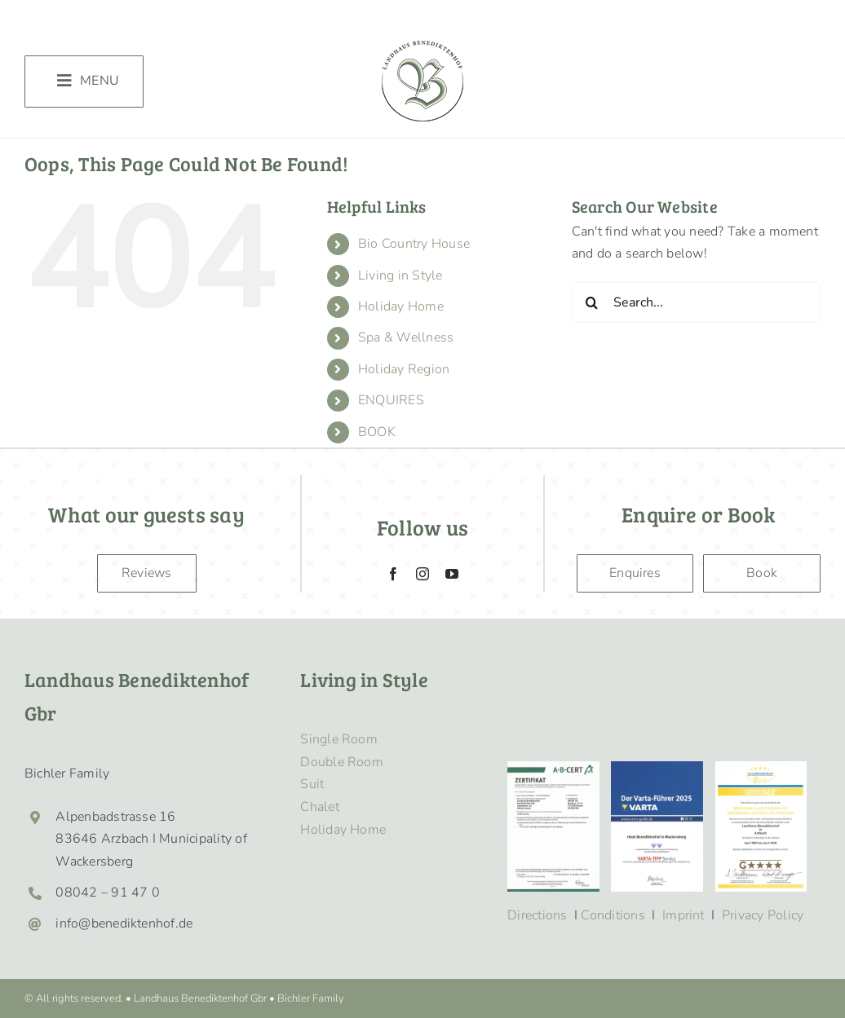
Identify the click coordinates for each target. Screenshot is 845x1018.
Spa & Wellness (405, 337)
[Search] (592, 302)
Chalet (319, 807)
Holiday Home (401, 306)
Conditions (612, 915)
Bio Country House (414, 244)
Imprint (683, 915)
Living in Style (400, 275)
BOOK (377, 432)
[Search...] (696, 302)
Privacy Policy (762, 915)
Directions (537, 915)
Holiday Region (403, 369)
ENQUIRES (391, 400)
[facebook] (393, 573)
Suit (312, 784)
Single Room (339, 739)
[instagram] (422, 573)
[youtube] (451, 573)
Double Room (341, 762)
